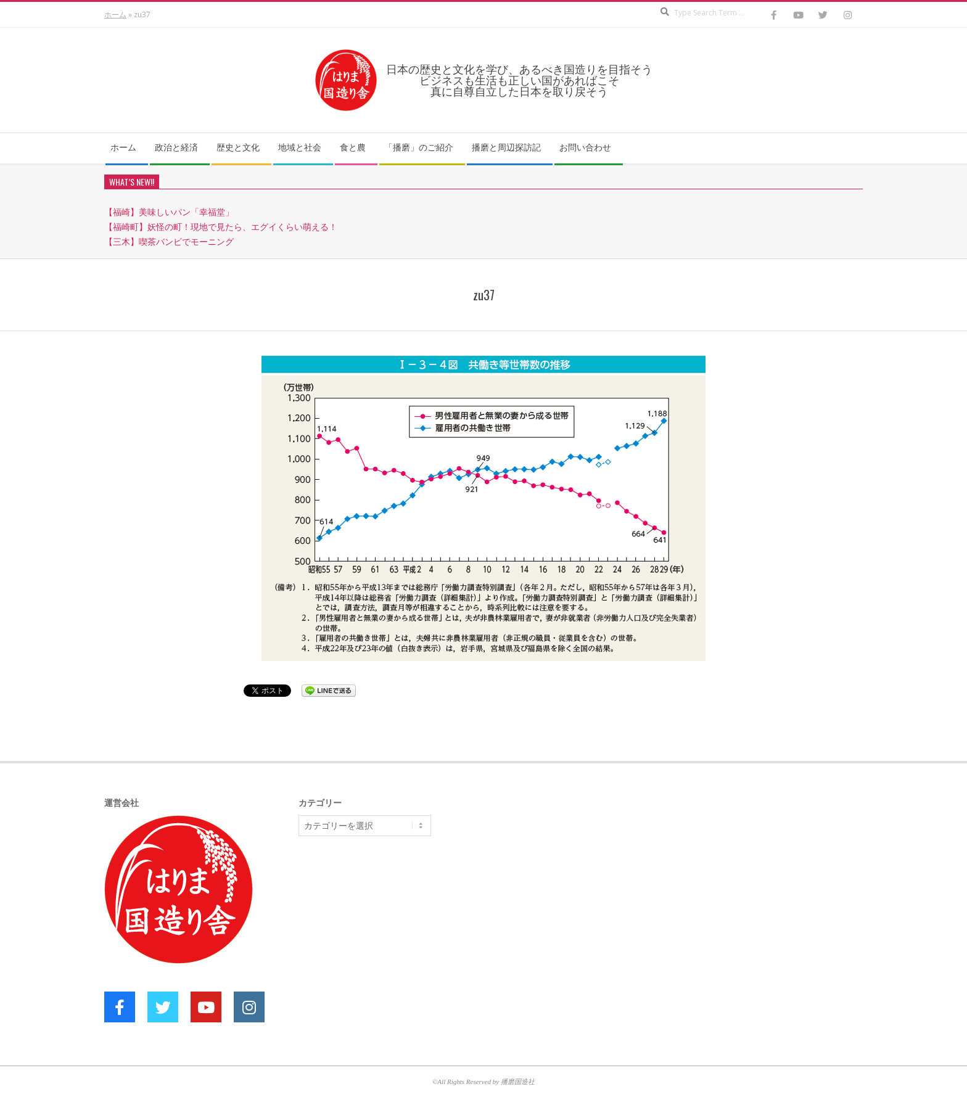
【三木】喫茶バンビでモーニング (169, 241)
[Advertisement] (391, 941)
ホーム (115, 14)
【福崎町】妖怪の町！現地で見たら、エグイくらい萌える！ (220, 226)
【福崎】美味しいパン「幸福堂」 (169, 212)
